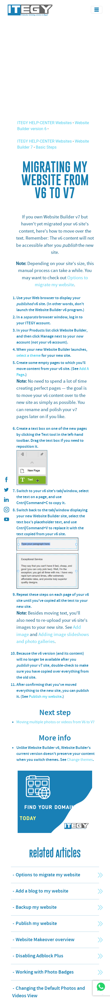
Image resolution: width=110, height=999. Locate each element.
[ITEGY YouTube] (6, 519)
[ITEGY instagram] (6, 509)
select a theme (28, 355)
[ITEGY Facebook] (6, 479)
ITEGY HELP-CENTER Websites (45, 122)
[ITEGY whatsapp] (100, 986)
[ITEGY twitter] (6, 489)
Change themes (80, 759)
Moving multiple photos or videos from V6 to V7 (55, 722)
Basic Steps (46, 147)
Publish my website (45, 696)
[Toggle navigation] (96, 9)
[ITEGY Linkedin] (6, 499)
